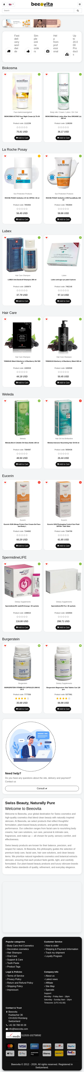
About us (50, 976)
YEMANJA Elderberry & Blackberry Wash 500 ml (63, 361)
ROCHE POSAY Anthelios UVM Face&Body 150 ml (63, 199)
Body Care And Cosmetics (20, 945)
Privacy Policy (14, 979)
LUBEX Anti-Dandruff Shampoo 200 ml (22, 279)
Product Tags (13, 966)
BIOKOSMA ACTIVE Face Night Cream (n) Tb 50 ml (22, 117)
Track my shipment (55, 952)
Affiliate (49, 983)
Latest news (52, 979)
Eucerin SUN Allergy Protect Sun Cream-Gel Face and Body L (22, 525)
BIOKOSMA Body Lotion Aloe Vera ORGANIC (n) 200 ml (63, 117)
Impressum (12, 990)
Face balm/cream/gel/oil (23, 112)
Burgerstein (22, 683)
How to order (52, 945)
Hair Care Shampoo (22, 275)
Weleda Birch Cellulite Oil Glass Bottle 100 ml (22, 443)
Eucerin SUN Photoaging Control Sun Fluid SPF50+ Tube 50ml (63, 525)
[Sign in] (4, 4)
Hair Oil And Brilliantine (64, 439)
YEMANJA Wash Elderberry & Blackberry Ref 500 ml (22, 362)
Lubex (64, 275)
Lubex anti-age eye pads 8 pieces (63, 279)
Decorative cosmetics (18, 949)
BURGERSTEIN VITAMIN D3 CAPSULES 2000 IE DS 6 (22, 688)
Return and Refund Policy (20, 983)
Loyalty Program (54, 956)
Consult (42, 788)
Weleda (23, 439)
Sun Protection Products (23, 194)
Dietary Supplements (23, 602)
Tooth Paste (13, 963)
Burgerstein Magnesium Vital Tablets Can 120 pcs (63, 688)
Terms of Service (15, 976)
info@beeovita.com (18, 1029)
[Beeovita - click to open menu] (80, 4)
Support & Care (15, 959)
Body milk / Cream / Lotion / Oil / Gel (64, 112)
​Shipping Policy (15, 986)
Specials (50, 990)
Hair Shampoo (14, 952)
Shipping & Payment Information (62, 949)
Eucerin (23, 520)
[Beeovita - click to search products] (78, 10)
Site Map (50, 986)
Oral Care (12, 956)
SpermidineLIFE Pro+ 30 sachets (63, 606)
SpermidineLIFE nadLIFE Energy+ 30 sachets (22, 606)
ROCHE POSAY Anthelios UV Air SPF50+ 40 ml (22, 198)
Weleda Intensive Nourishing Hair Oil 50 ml (63, 443)
